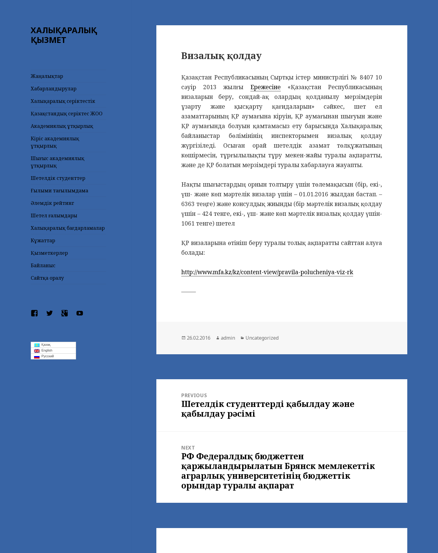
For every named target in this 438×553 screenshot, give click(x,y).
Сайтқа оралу (47, 278)
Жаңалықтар (47, 76)
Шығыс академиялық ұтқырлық (57, 162)
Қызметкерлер (49, 253)
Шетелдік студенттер (58, 178)
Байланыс (43, 265)
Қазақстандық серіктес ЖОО (67, 113)
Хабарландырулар (53, 88)
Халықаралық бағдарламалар (68, 228)
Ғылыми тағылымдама (59, 190)
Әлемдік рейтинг (52, 203)
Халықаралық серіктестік (63, 101)
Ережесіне (265, 87)
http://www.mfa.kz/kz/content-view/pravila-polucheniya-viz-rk (267, 272)
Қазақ (42, 345)
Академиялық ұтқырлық (62, 126)
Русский (44, 356)
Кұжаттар (43, 240)
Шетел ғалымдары (54, 215)
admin (228, 337)
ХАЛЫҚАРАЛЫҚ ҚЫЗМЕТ (64, 34)
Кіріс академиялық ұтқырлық (55, 142)
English (43, 350)
